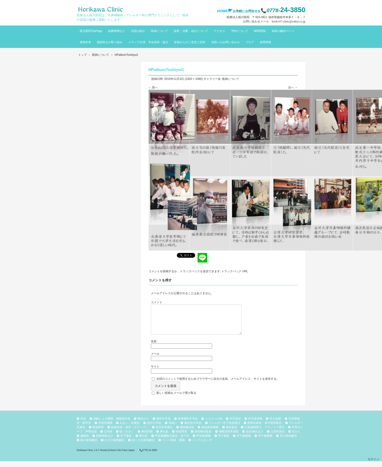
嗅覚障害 (98, 433)
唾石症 (143, 441)
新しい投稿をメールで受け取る (176, 398)
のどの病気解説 (115, 445)
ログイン (373, 465)
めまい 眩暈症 (130, 428)
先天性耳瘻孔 (164, 433)
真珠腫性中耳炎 (188, 424)
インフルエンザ (202, 445)
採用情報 (265, 42)
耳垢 (83, 424)
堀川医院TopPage (91, 31)
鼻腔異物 (147, 437)
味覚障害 (181, 437)
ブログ (249, 42)
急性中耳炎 (154, 428)
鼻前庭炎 (231, 433)
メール (155, 359)
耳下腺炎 (126, 441)
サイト (155, 372)
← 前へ (153, 87)
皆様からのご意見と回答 (189, 42)
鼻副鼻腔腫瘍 (210, 433)
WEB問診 (260, 31)
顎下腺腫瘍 (265, 441)
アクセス (219, 31)
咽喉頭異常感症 (229, 437)
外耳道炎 (235, 424)
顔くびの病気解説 (143, 445)
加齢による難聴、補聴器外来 (111, 424)
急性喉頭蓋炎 (203, 437)
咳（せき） (127, 437)
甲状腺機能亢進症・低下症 (172, 441)
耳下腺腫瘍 (244, 441)
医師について (159, 31)
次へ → (292, 87)
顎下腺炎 (223, 441)
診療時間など (116, 31)
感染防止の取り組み (109, 42)
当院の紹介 (138, 31)
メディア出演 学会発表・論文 (148, 42)
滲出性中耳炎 (192, 428)
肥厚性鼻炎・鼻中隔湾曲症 (264, 428)
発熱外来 (85, 42)
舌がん (296, 437)
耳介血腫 (275, 424)
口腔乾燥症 (277, 437)
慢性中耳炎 (163, 424)
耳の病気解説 (288, 441)
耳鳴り (172, 428)
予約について (239, 31)
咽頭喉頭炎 (187, 433)
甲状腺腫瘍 (203, 441)
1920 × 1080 (194, 79)
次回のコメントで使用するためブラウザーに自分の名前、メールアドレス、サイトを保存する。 (217, 384)
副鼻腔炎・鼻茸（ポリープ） (129, 433)
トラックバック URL (234, 271)
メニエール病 (213, 424)
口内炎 (108, 437)
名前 (154, 347)
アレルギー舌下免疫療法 (224, 428)
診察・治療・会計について (191, 31)
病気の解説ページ (283, 31)
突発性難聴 (105, 428)
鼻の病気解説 (88, 445)
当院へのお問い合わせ (225, 42)
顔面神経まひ (104, 441)
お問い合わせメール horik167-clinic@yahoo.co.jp (274, 21)
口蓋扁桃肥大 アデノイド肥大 (264, 433)
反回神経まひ (254, 437)
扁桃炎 (84, 441)
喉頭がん (143, 424)
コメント (156, 302)
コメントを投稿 (158, 271)
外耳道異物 (255, 424)
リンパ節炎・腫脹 (173, 445)
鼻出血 (164, 437)
